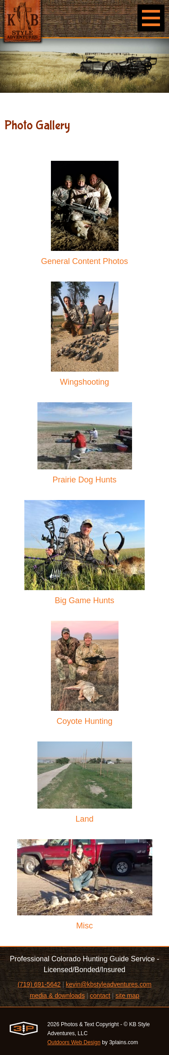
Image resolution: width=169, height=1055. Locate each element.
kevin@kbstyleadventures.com (108, 984)
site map (127, 995)
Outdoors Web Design (73, 1042)
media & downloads (57, 995)
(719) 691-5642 (39, 984)
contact (100, 995)
